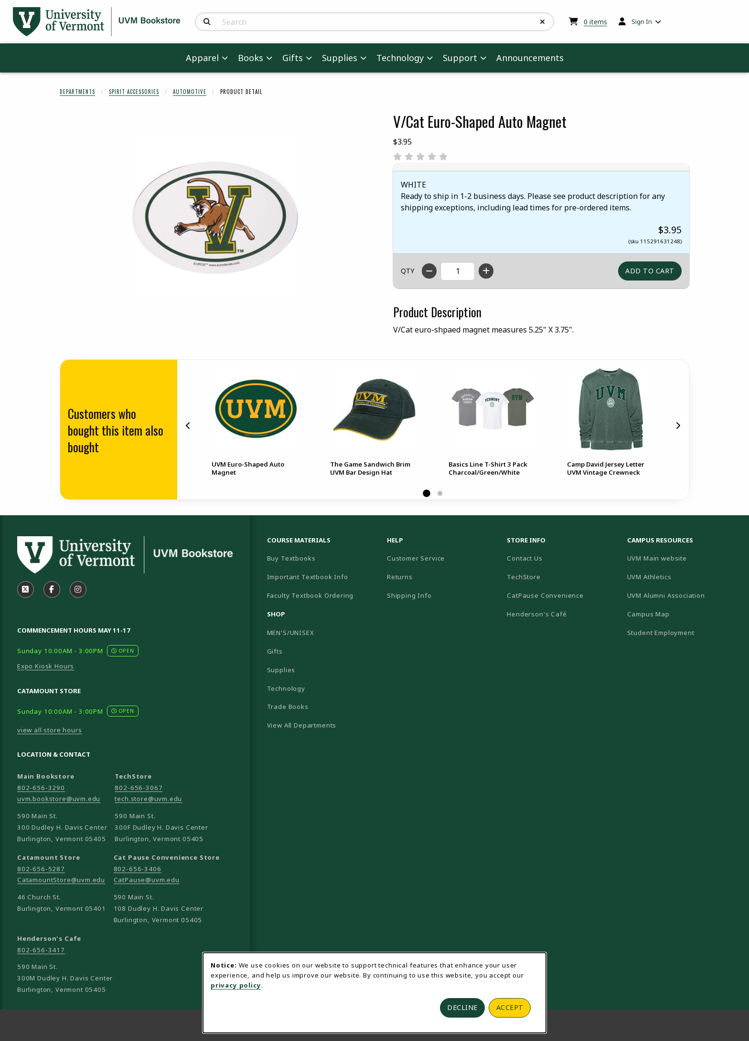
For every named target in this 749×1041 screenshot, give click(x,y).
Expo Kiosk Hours (45, 666)
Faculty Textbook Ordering (310, 595)
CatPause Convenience (545, 595)
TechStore (523, 577)
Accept (510, 1007)
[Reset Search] (542, 22)
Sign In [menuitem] (641, 21)
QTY (407, 270)
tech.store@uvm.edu (148, 798)
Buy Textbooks (291, 558)
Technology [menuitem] (400, 57)
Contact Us (524, 558)
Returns (400, 577)
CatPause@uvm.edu (147, 879)
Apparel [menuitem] (202, 57)
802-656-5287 (41, 868)
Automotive (189, 91)
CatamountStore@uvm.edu (61, 879)
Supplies (281, 670)
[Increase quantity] (486, 271)
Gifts (275, 651)
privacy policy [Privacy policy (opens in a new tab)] (236, 985)
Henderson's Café (537, 614)
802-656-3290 (41, 787)
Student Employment (683, 632)
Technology (286, 688)
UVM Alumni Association (683, 595)
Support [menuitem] (460, 57)
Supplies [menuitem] (339, 57)
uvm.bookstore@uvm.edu (58, 798)
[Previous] (188, 425)
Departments (77, 91)
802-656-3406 (137, 868)
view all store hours (49, 730)
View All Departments (302, 725)
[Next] (678, 425)
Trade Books (288, 706)
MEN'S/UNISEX (290, 632)
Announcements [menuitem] (530, 57)
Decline (462, 1007)
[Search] (207, 22)
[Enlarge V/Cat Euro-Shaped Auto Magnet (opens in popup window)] (215, 217)
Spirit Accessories (134, 91)
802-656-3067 (138, 787)
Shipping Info (409, 595)
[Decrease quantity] (429, 271)
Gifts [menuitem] (292, 57)
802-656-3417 (41, 950)
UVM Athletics (682, 576)
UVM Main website (683, 557)
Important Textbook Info (307, 577)
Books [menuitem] (250, 57)
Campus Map (682, 613)
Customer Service (416, 558)
